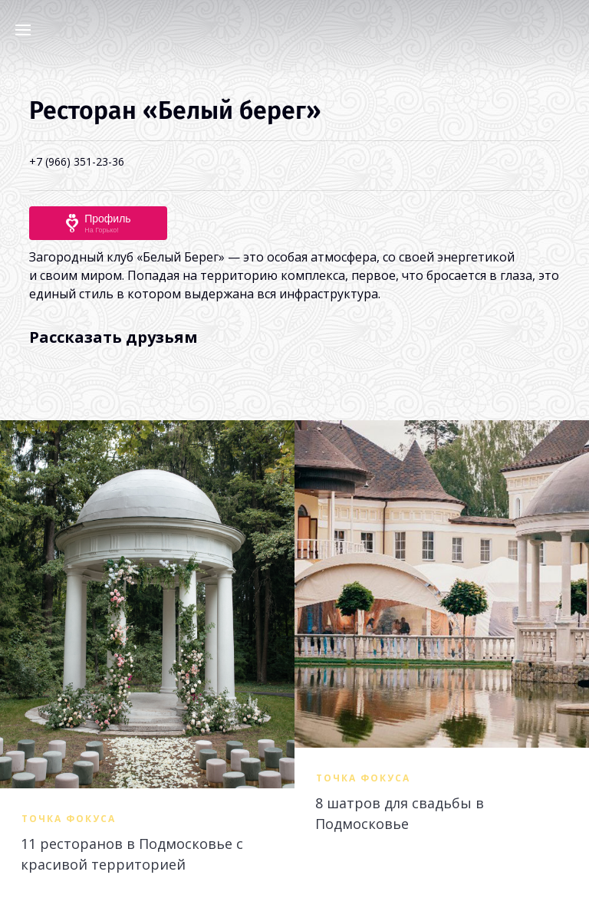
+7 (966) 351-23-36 (76, 161)
